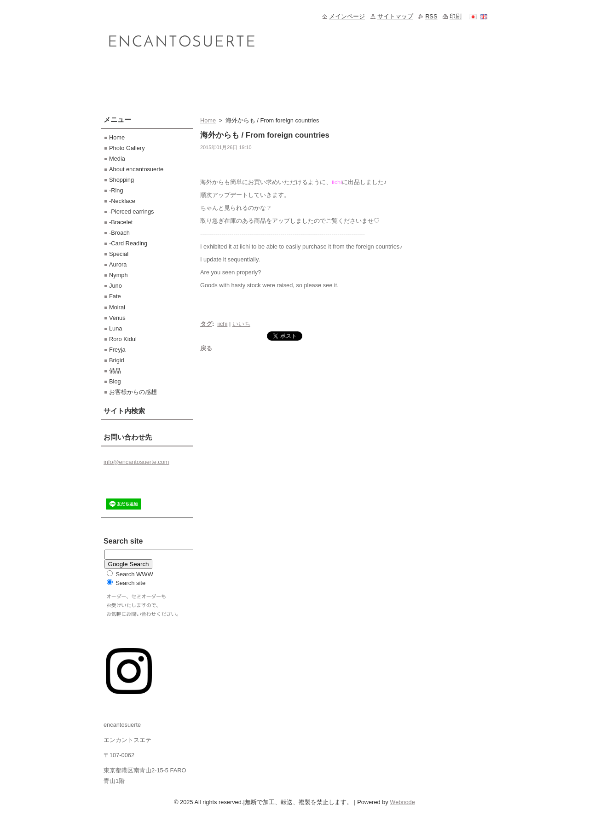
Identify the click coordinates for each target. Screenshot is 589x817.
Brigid (116, 360)
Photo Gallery (127, 148)
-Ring (116, 190)
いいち (241, 323)
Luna (115, 328)
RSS (431, 16)
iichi (222, 323)
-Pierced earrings (131, 211)
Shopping (121, 179)
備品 (115, 370)
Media (117, 158)
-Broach (119, 232)
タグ (206, 323)
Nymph (118, 275)
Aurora (118, 264)
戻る (206, 348)
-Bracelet (121, 222)
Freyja (117, 349)
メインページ (347, 16)
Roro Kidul (123, 339)
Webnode (402, 802)
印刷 (456, 16)
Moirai (117, 307)
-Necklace (122, 200)
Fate (115, 296)
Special (118, 253)
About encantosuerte (136, 169)
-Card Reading (128, 243)
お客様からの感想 (133, 391)
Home (208, 120)
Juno (115, 285)
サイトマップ (395, 16)
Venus (117, 317)
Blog (115, 381)
